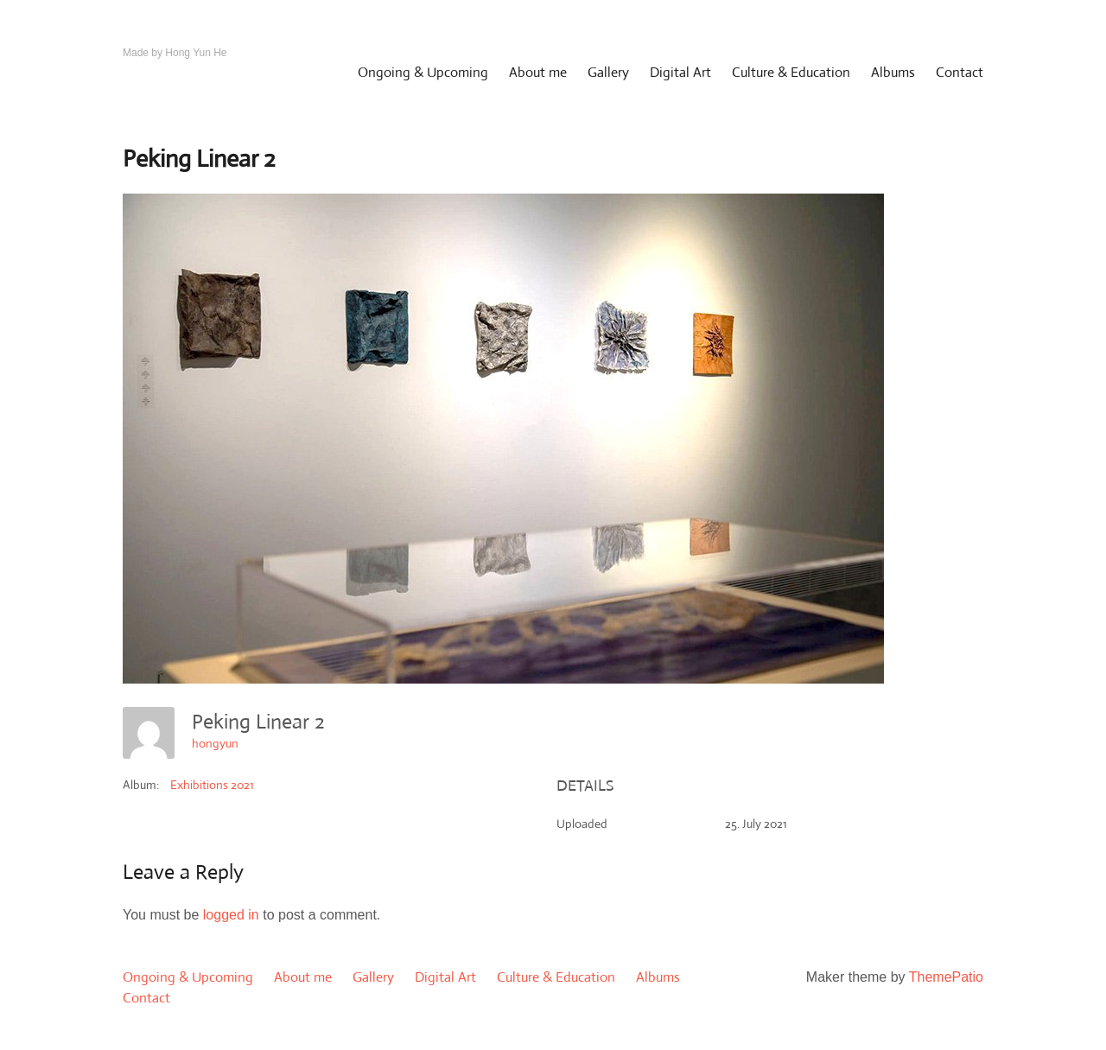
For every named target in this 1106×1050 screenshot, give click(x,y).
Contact (959, 72)
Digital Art (680, 72)
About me (538, 72)
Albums (893, 72)
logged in (231, 914)
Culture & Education (791, 72)
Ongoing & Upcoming (423, 72)
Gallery (608, 72)
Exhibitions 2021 (212, 784)
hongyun (215, 743)
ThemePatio (946, 977)
